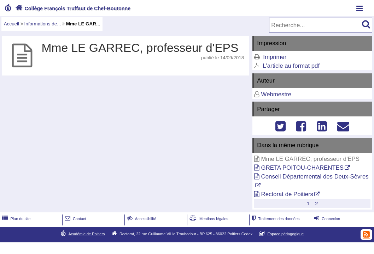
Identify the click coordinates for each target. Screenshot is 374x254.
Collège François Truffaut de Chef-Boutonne (72, 8)
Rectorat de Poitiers (287, 194)
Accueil (11, 23)
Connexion (326, 219)
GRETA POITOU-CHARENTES (302, 167)
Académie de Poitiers (86, 234)
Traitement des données (274, 219)
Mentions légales (208, 219)
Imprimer (274, 57)
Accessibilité (140, 219)
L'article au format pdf (291, 65)
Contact (74, 219)
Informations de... (42, 23)
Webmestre (276, 94)
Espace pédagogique (286, 234)
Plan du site (15, 219)
